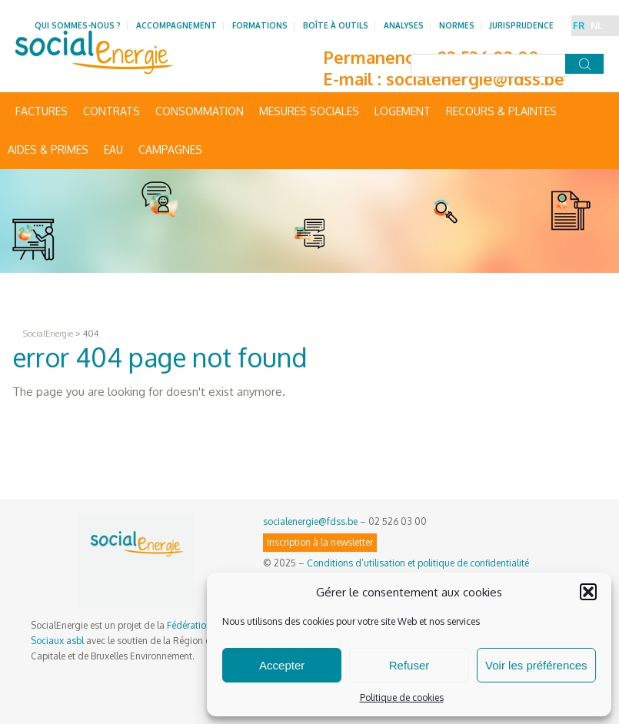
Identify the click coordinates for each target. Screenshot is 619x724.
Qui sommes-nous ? (78, 25)
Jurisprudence (522, 25)
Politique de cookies (402, 697)
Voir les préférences (536, 665)
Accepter (282, 665)
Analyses (404, 25)
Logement (402, 111)
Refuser (409, 665)
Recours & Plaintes (501, 111)
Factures (41, 111)
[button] (588, 591)
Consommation (199, 111)
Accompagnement (176, 25)
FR (578, 26)
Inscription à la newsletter (320, 542)
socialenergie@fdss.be (475, 78)
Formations (260, 25)
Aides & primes (48, 149)
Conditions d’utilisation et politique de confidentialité (418, 563)
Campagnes (170, 149)
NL (596, 26)
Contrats (111, 111)
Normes (456, 25)
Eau (113, 149)
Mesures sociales (309, 111)
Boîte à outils (335, 25)
